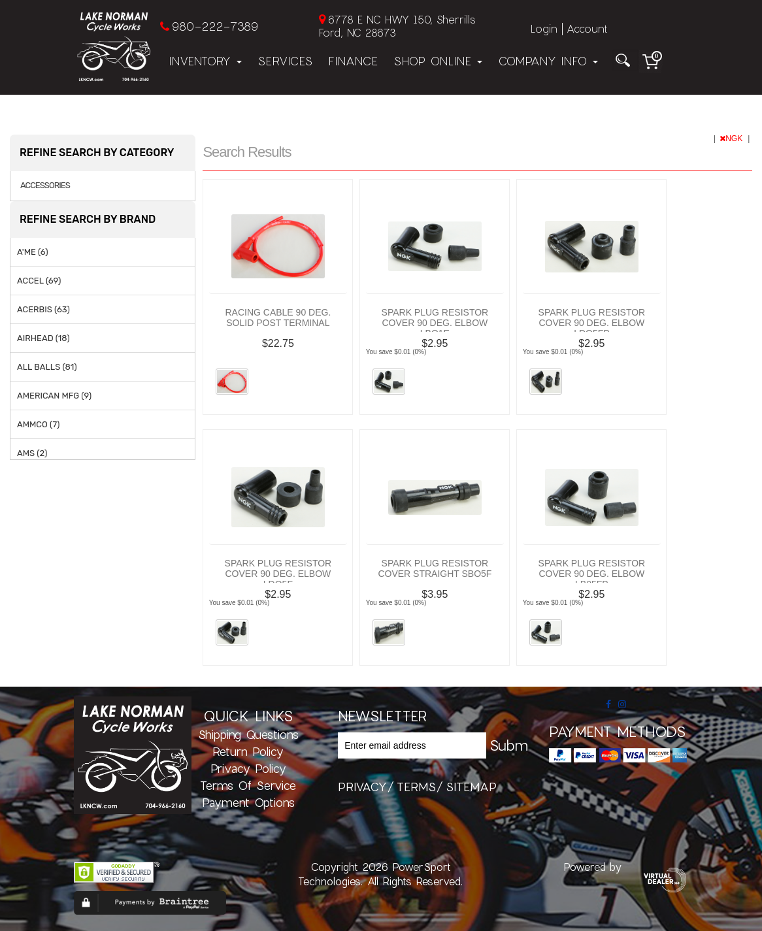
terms (416, 786)
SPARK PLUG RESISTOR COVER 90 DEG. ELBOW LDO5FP (592, 322)
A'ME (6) (32, 252)
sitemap (471, 786)
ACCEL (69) (39, 281)
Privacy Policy (248, 768)
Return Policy (248, 751)
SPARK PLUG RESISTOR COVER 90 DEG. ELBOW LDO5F (278, 573)
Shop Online (437, 61)
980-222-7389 (214, 26)
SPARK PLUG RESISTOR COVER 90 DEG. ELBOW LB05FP (592, 573)
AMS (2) (32, 453)
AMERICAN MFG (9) (54, 395)
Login (544, 28)
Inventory (205, 61)
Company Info (548, 61)
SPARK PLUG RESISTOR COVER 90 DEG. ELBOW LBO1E (435, 322)
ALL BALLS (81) (47, 367)
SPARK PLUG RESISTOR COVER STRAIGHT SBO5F (434, 568)
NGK (732, 138)
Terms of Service (248, 785)
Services (284, 61)
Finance (353, 61)
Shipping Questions (248, 734)
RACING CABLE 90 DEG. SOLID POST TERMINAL (278, 317)
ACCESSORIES (45, 185)
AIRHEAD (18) (43, 338)
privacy (362, 786)
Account (587, 28)
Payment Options (248, 802)
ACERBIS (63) (43, 309)
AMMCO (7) (38, 424)
